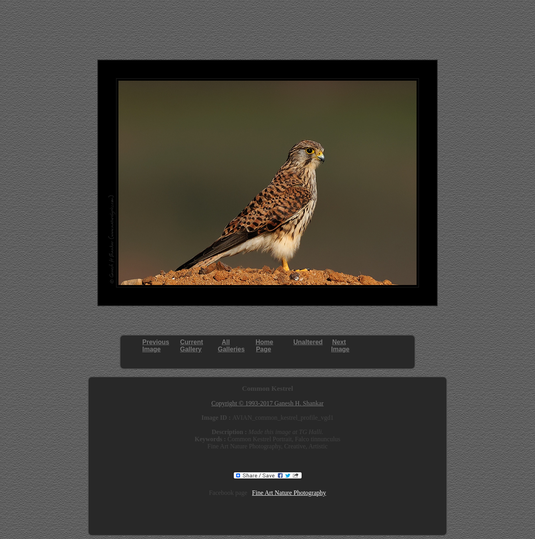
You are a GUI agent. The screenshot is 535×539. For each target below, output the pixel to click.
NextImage (340, 346)
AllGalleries (231, 346)
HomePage (264, 346)
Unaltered (308, 342)
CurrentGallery (191, 346)
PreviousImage (155, 346)
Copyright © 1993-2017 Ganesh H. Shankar (267, 403)
